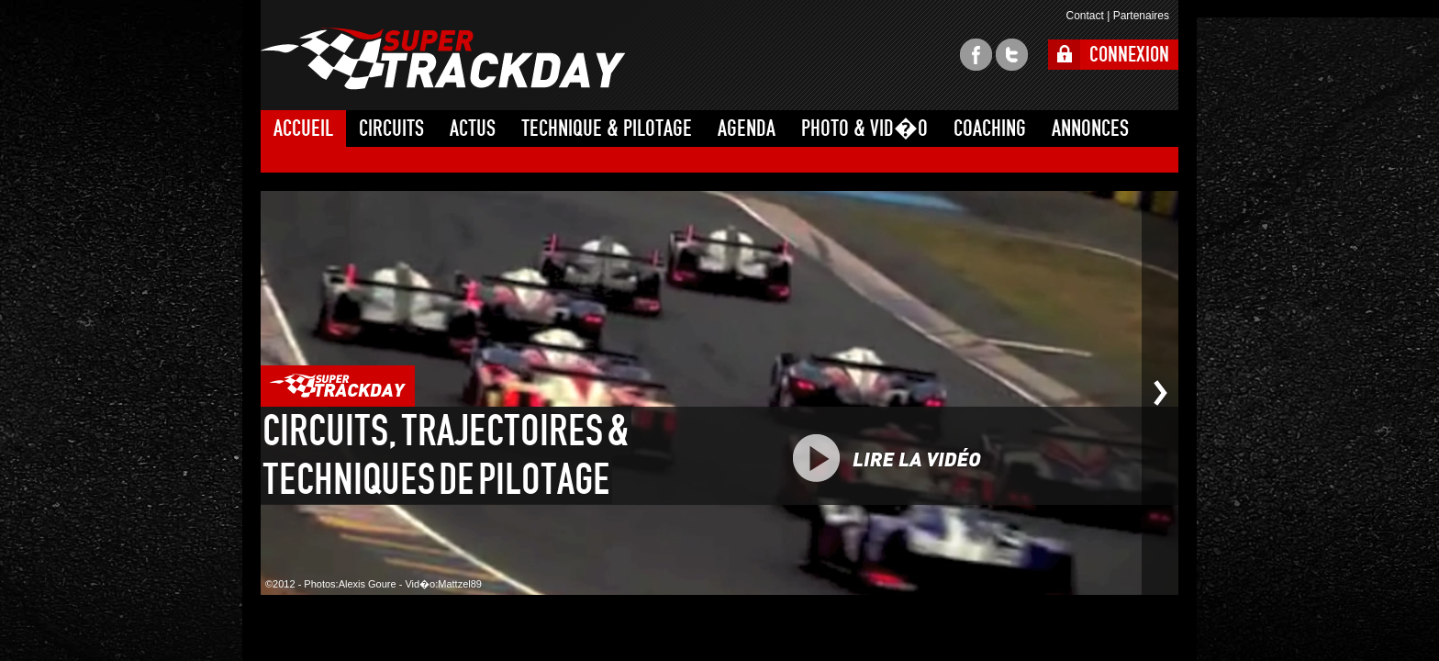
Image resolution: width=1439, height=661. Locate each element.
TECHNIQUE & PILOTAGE (606, 128)
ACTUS (473, 128)
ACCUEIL (303, 128)
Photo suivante (1160, 393)
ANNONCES (1090, 128)
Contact (1084, 15)
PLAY (928, 458)
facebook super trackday (976, 55)
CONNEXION (1129, 54)
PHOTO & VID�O (864, 128)
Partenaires (1141, 15)
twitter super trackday (1012, 55)
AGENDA (746, 128)
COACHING (990, 128)
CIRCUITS (391, 128)
